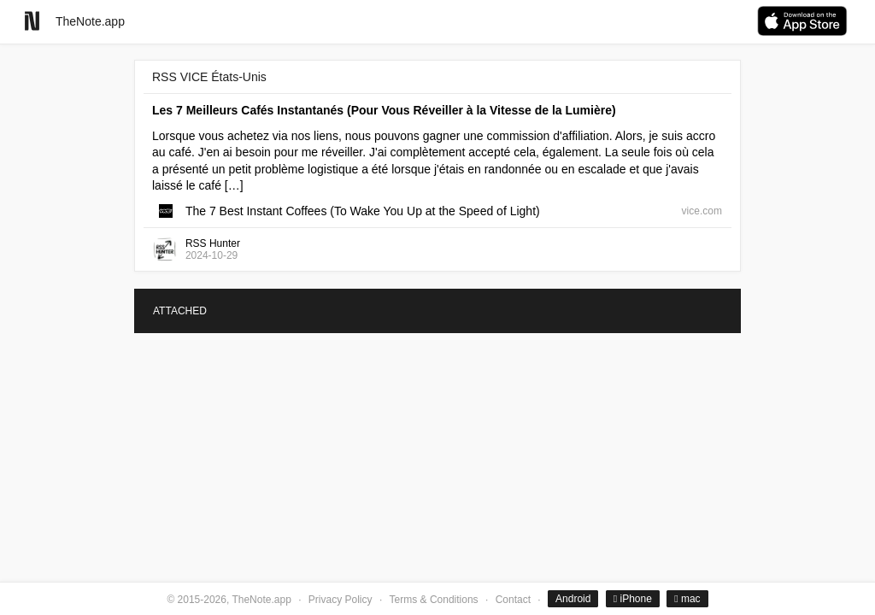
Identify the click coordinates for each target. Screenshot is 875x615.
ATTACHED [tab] (180, 311)
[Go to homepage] (32, 21)
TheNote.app (90, 21)
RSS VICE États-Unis (209, 77)
